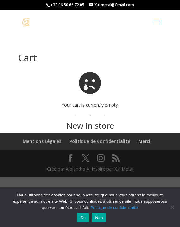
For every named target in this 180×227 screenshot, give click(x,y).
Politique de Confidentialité (99, 141)
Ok (83, 217)
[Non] (172, 207)
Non (99, 217)
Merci (144, 141)
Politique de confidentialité (114, 207)
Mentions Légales (42, 141)
